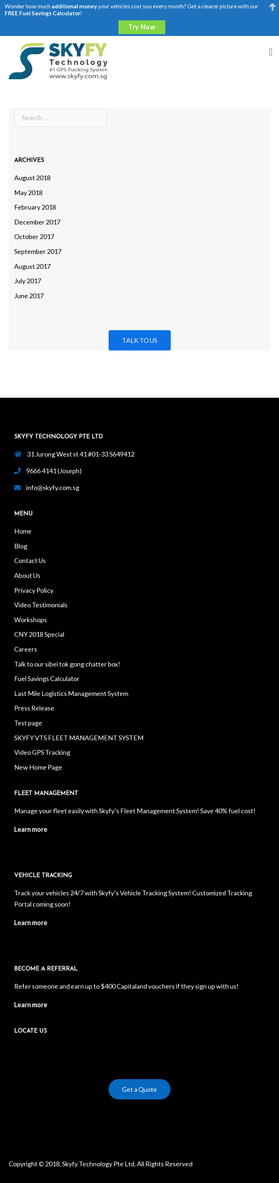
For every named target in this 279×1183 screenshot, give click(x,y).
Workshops (30, 620)
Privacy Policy (33, 590)
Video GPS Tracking (42, 752)
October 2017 (34, 236)
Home (23, 531)
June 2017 (29, 296)
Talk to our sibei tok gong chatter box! (67, 664)
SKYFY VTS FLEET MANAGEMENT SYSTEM (78, 738)
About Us (27, 575)
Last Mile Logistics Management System (71, 693)
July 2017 (27, 281)
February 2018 (35, 207)
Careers (25, 649)
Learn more (30, 829)
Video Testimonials (41, 605)
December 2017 (37, 222)
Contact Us (30, 560)
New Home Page (38, 767)
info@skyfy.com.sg (52, 487)
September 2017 (37, 251)
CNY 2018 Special (39, 634)
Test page (28, 723)
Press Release (34, 708)
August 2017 (32, 266)
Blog (20, 546)
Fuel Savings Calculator (47, 678)
